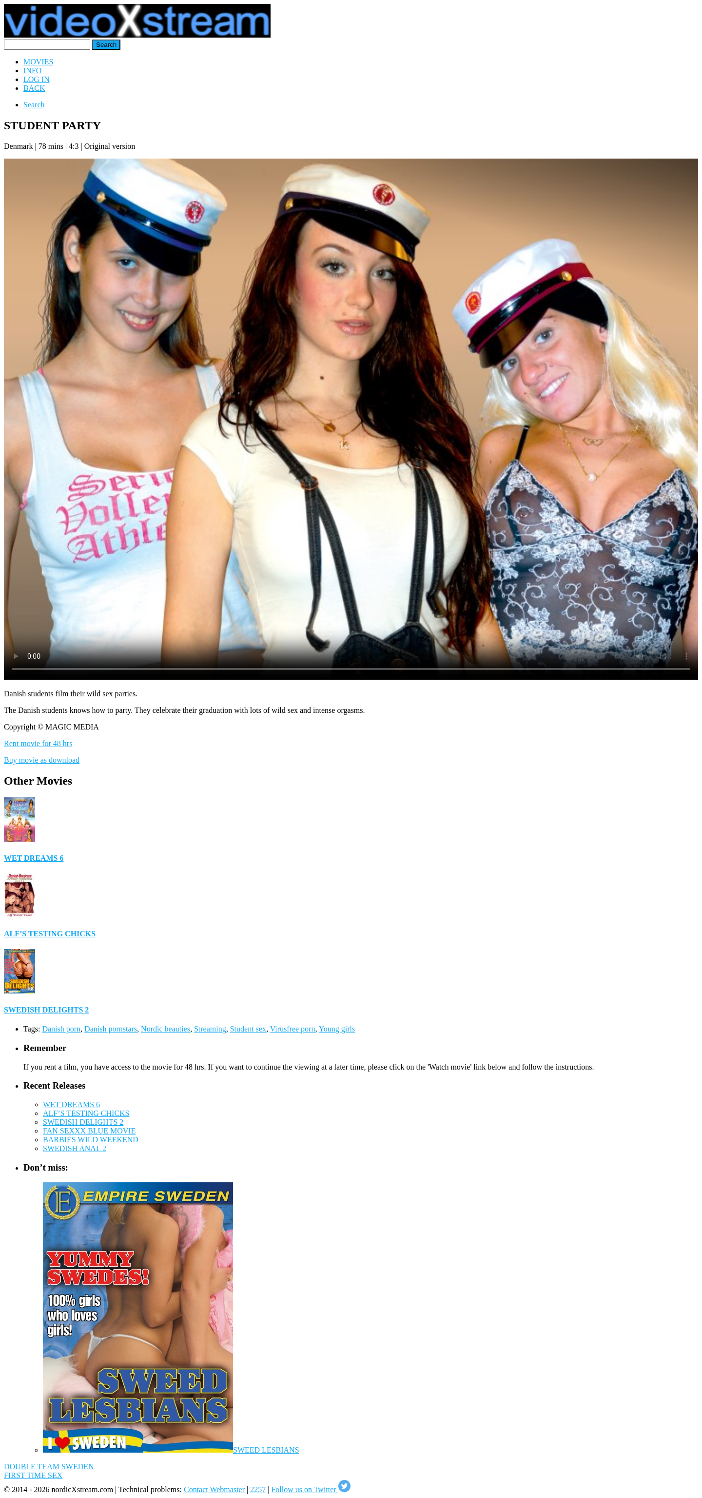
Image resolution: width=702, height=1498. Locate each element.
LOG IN (36, 79)
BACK (34, 88)
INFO (32, 70)
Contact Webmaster (214, 1489)
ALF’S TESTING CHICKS (50, 934)
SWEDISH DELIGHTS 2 (46, 1010)
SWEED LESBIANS (266, 1450)
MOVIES (38, 62)
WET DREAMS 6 (33, 858)
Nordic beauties (165, 1029)
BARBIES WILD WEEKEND (90, 1139)
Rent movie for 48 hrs (38, 743)
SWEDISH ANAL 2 (74, 1148)
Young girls (337, 1029)
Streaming (210, 1029)
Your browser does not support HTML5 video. (351, 419)
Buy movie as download (41, 760)
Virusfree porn (292, 1029)
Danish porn (61, 1029)
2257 (258, 1489)
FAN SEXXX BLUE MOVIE (89, 1131)
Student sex (248, 1029)
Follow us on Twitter (310, 1489)
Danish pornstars (110, 1029)
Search (34, 105)
